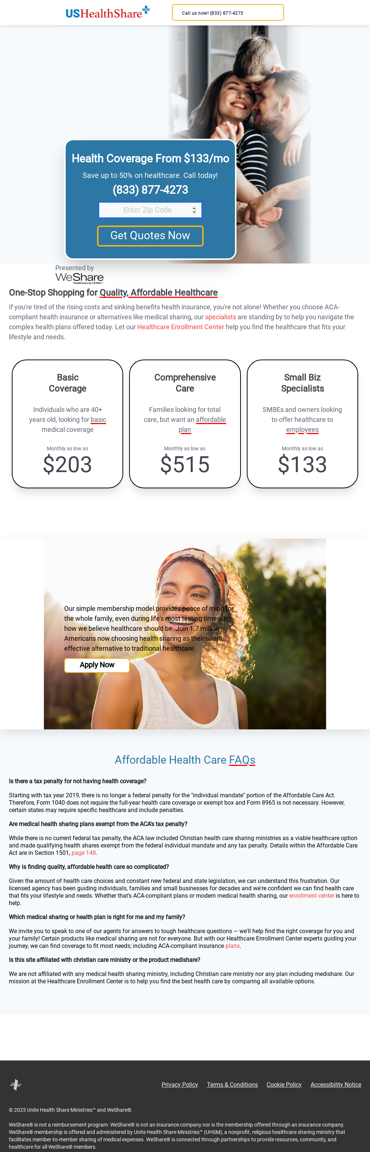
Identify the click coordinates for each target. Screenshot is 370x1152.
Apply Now (97, 664)
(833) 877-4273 (150, 189)
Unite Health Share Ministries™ (61, 1110)
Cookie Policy (284, 1084)
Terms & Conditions (232, 1084)
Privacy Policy (180, 1084)
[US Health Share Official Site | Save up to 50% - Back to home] (107, 12)
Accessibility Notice (336, 1084)
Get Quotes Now (150, 235)
